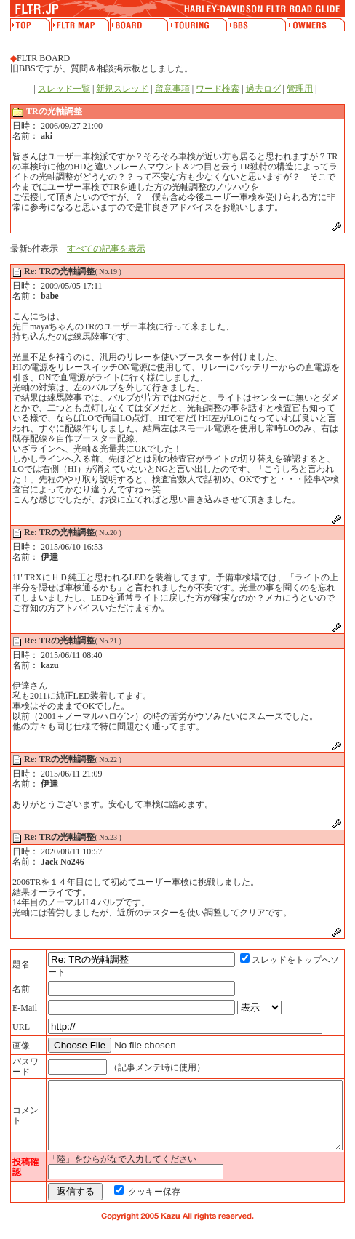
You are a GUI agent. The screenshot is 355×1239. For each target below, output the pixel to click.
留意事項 (172, 89)
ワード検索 (217, 89)
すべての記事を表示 (106, 249)
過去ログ (263, 89)
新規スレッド (122, 89)
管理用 (300, 89)
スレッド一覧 (64, 89)
